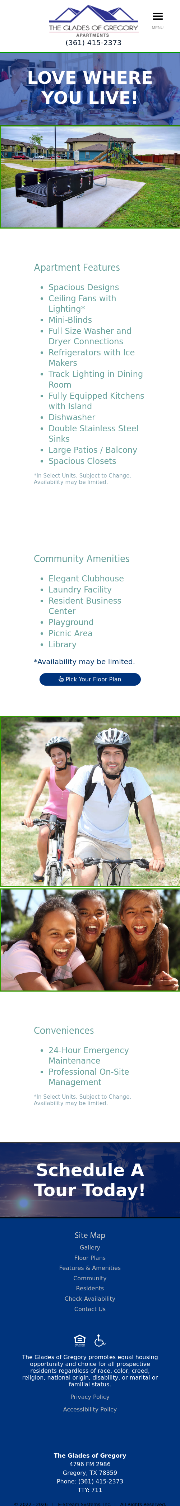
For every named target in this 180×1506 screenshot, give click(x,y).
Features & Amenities (90, 1268)
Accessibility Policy (90, 1409)
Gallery (90, 1247)
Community (90, 1278)
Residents (90, 1288)
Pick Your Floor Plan (90, 679)
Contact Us (90, 1309)
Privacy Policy (90, 1397)
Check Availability (90, 1298)
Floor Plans (90, 1258)
